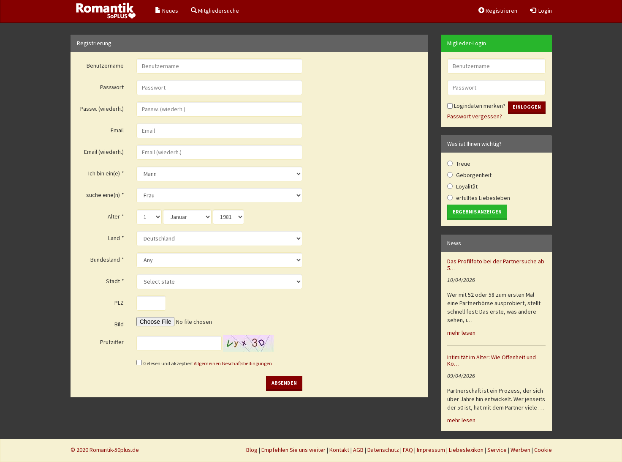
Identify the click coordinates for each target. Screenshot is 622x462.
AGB (358, 450)
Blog (252, 450)
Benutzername (105, 65)
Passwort (112, 87)
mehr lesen (461, 332)
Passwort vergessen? (474, 116)
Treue (463, 163)
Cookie (543, 450)
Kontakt (339, 450)
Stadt (115, 281)
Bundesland (107, 259)
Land (116, 238)
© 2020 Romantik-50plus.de (105, 450)
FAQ (408, 450)
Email (117, 130)
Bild (119, 324)
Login (541, 10)
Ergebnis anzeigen (477, 211)
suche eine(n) (105, 195)
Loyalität (467, 186)
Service (497, 450)
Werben (520, 450)
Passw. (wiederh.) (102, 108)
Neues (166, 10)
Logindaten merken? (476, 105)
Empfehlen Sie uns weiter (293, 450)
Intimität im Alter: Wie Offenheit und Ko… (491, 360)
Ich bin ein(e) (106, 173)
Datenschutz (383, 450)
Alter (116, 216)
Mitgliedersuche (215, 10)
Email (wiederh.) (104, 152)
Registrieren (497, 10)
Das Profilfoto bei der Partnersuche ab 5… (495, 264)
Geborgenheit (474, 175)
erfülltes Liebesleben (483, 198)
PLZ (119, 302)
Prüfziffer (112, 342)
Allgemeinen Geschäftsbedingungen (233, 363)
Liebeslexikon (466, 450)
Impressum (431, 450)
